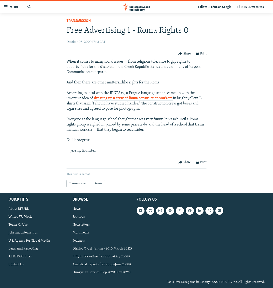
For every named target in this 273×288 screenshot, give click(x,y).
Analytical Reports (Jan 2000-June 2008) (102, 264)
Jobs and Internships (23, 233)
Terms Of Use (18, 225)
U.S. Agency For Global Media (29, 240)
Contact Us (16, 264)
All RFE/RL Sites (20, 256)
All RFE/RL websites (250, 7)
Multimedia (81, 233)
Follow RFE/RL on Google (214, 7)
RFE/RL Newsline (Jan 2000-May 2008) (101, 256)
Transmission (79, 21)
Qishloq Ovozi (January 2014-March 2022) (102, 248)
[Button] (184, 54)
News (77, 209)
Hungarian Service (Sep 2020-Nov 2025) (102, 272)
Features (79, 217)
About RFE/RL (19, 209)
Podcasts (79, 240)
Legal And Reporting (23, 248)
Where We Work (20, 217)
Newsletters (81, 225)
